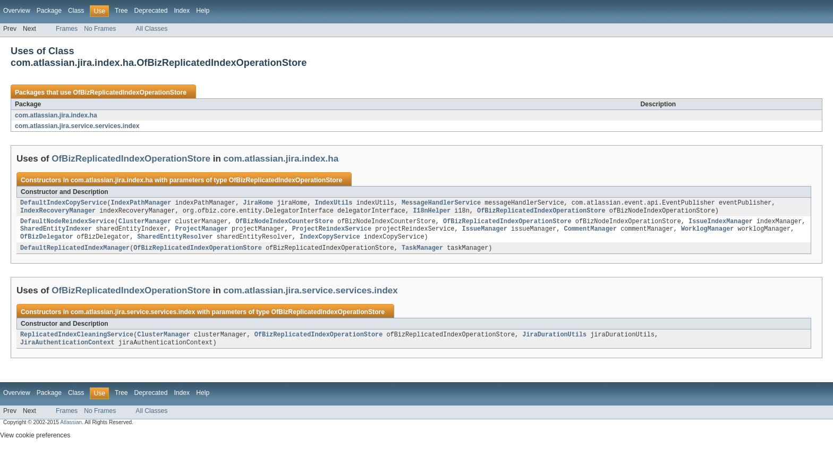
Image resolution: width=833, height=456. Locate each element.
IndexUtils (333, 203)
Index (182, 10)
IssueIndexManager (720, 223)
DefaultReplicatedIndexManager (75, 252)
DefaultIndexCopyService (63, 203)
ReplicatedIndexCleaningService (76, 340)
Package (49, 10)
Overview (16, 10)
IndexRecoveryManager (58, 212)
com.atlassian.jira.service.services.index (77, 126)
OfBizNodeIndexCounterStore (284, 223)
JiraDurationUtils (554, 340)
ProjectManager (201, 232)
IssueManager (484, 232)
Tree (121, 10)
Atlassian (71, 429)
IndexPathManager (141, 203)
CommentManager (590, 232)
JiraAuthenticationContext (67, 348)
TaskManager (422, 252)
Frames (67, 28)
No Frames (100, 28)
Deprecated (151, 10)
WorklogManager (707, 232)
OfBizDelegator (46, 241)
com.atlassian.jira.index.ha (56, 115)
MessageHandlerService (441, 203)
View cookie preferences (35, 441)
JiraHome (258, 203)
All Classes (151, 28)
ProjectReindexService (331, 232)
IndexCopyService (330, 241)
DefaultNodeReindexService (67, 223)
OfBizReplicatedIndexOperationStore (129, 92)
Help (202, 10)
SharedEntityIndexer (56, 232)
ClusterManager (145, 223)
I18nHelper (431, 212)
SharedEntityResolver (174, 241)
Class (76, 10)
